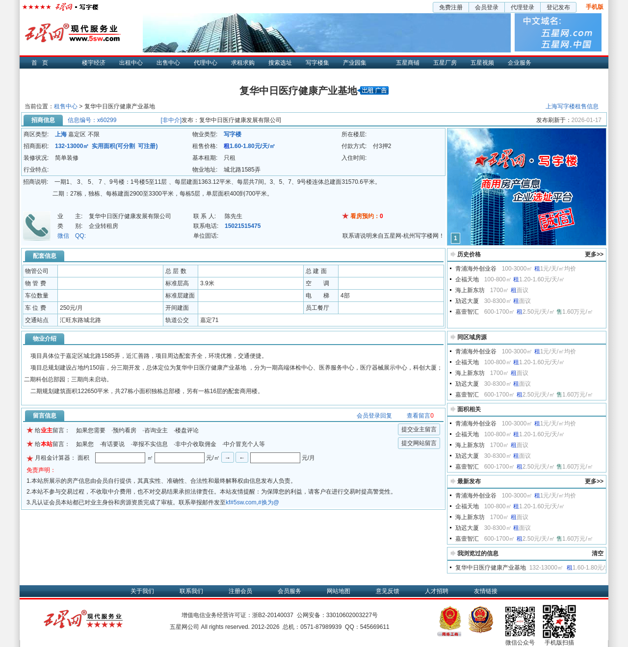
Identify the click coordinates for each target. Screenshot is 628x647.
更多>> (594, 254)
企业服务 (519, 62)
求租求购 (243, 62)
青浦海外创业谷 (476, 268)
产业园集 (354, 62)
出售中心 (168, 62)
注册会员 (240, 591)
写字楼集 (317, 62)
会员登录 (486, 7)
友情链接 (485, 591)
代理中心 (205, 62)
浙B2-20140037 (272, 615)
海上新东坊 (470, 290)
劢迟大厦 (467, 301)
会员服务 (289, 591)
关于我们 (142, 591)
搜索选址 (280, 62)
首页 (42, 62)
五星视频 (482, 62)
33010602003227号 (352, 615)
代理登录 (522, 7)
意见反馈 (387, 591)
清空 (597, 553)
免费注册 (451, 7)
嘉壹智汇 (467, 311)
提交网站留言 (419, 443)
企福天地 (467, 279)
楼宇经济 (93, 62)
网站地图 (338, 591)
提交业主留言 (419, 429)
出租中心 (131, 62)
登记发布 (558, 7)
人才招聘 (436, 591)
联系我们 (191, 591)
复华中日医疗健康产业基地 (490, 567)
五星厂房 (445, 62)
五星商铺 (407, 62)
